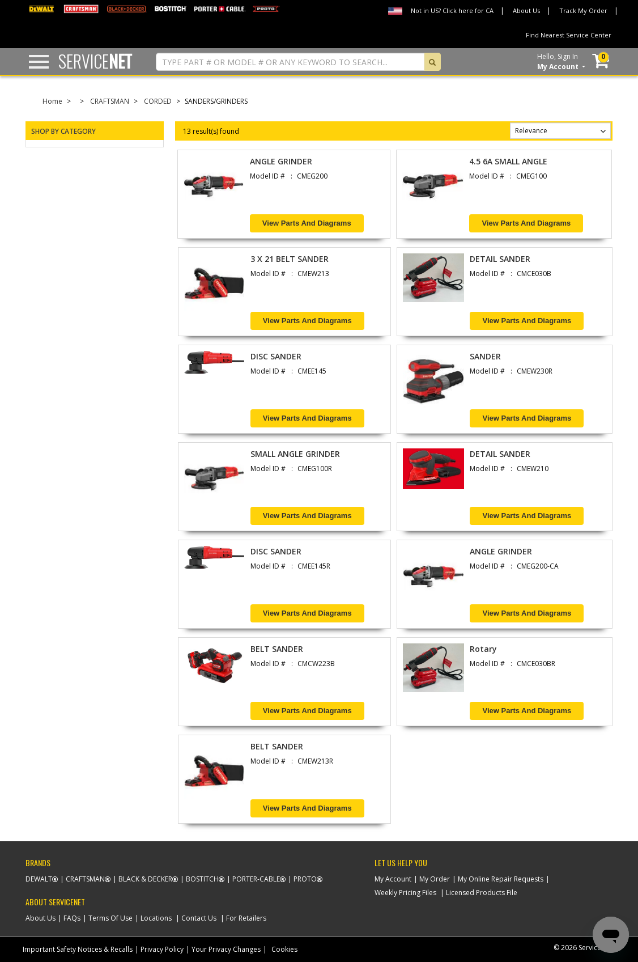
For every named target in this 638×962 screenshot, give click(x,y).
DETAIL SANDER (500, 258)
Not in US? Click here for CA (452, 10)
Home (52, 101)
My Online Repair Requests (500, 879)
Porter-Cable (256, 879)
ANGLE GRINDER (281, 161)
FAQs (71, 918)
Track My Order (583, 10)
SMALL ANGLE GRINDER (295, 453)
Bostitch (202, 879)
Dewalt (38, 879)
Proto (305, 879)
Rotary (483, 648)
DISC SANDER (275, 356)
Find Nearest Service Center (568, 35)
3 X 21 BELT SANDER (289, 258)
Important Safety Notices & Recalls (78, 949)
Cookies (284, 949)
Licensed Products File (481, 892)
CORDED (158, 101)
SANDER (485, 356)
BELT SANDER (276, 648)
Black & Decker (145, 879)
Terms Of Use (110, 918)
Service (95, 61)
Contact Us (198, 918)
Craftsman (85, 879)
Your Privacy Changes (226, 949)
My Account (393, 879)
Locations (156, 918)
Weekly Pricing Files (405, 892)
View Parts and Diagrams (306, 223)
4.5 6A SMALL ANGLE (508, 161)
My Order (434, 879)
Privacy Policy (162, 949)
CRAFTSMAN (109, 101)
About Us (526, 10)
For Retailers (246, 918)
